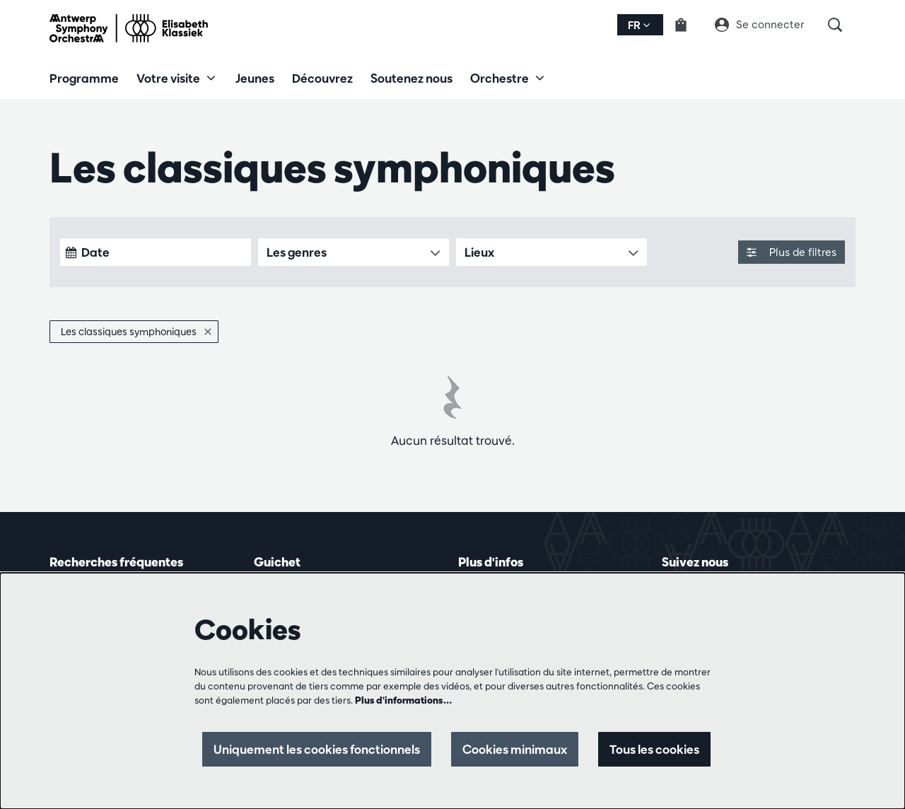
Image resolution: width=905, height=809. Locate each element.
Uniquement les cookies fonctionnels (317, 749)
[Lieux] (551, 252)
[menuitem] (84, 78)
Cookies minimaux (514, 749)
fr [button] (639, 25)
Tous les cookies (654, 749)
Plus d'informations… (403, 700)
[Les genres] (353, 252)
